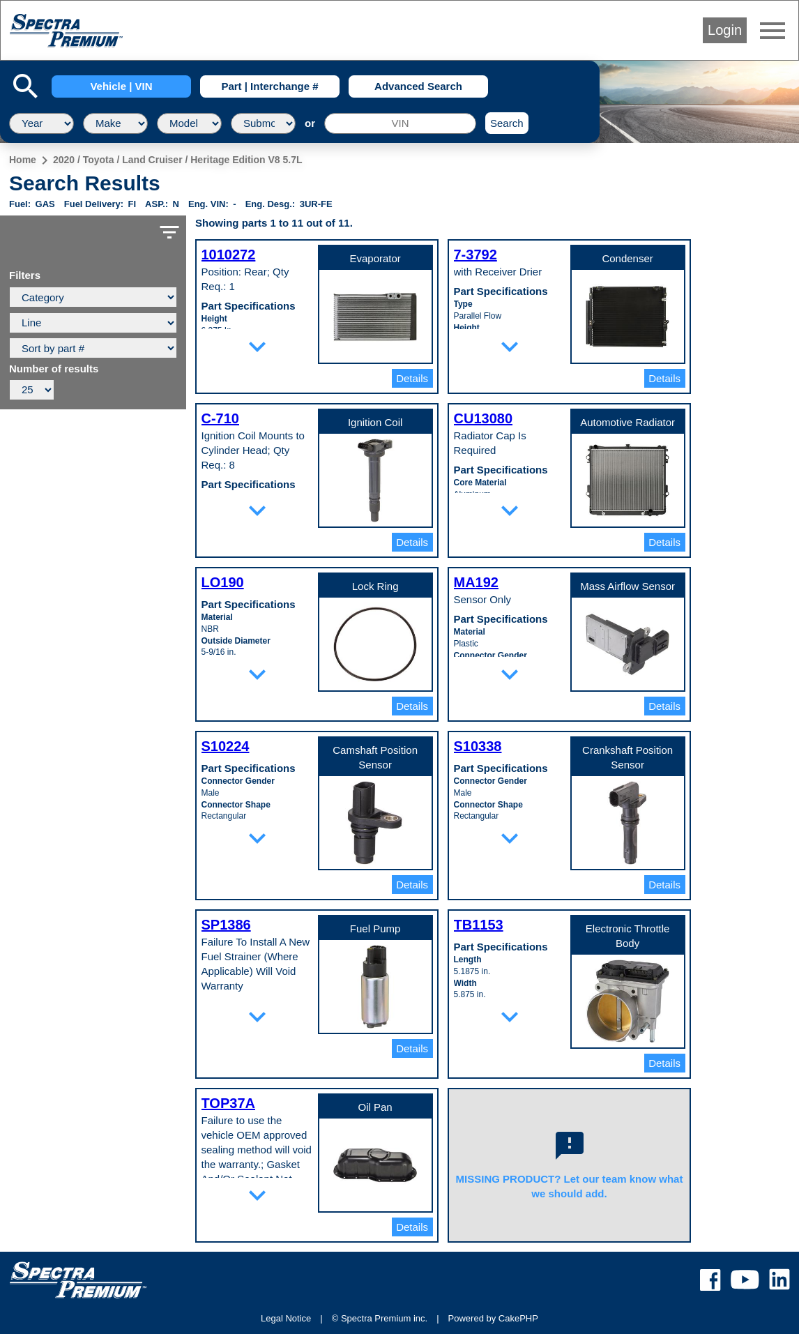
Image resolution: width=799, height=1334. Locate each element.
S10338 (478, 746)
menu (772, 30)
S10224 (225, 746)
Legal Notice (286, 1318)
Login (725, 30)
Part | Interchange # (269, 86)
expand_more (257, 346)
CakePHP (518, 1318)
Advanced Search (418, 86)
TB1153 (478, 924)
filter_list (169, 232)
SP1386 (226, 924)
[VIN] (400, 123)
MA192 (476, 582)
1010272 (228, 254)
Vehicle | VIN (121, 86)
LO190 (222, 582)
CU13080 (483, 418)
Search (507, 123)
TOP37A (228, 1103)
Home (22, 159)
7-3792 (475, 254)
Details (412, 378)
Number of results (53, 368)
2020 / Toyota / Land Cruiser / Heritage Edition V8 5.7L (178, 159)
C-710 (220, 418)
